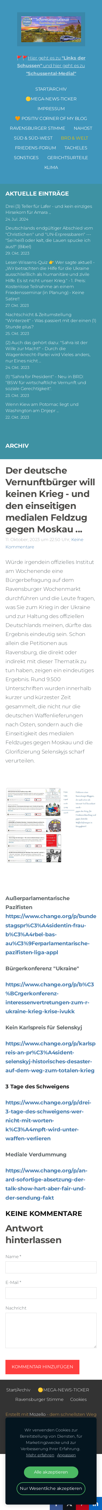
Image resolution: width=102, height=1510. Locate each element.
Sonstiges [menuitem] (26, 157)
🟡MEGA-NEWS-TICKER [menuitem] (51, 98)
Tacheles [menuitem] (75, 147)
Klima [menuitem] (51, 167)
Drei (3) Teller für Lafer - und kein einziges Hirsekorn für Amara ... (48, 209)
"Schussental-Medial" (51, 73)
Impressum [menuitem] (51, 108)
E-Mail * (13, 1282)
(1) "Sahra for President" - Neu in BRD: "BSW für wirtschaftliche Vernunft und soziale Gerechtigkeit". (45, 382)
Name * (13, 1256)
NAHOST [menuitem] (83, 128)
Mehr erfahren (40, 1455)
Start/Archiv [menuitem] (51, 89)
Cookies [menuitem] (78, 1399)
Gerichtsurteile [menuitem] (67, 157)
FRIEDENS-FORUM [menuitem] (35, 147)
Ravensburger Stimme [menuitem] (37, 128)
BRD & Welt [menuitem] (74, 138)
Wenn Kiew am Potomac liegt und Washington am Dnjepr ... (42, 407)
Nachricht (15, 1308)
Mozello (37, 1414)
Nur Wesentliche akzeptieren (51, 1488)
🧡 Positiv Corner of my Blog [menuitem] (51, 118)
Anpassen (66, 1455)
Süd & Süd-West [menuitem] (33, 138)
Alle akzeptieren (51, 1472)
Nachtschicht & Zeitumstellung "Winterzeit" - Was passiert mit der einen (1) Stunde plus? (50, 320)
